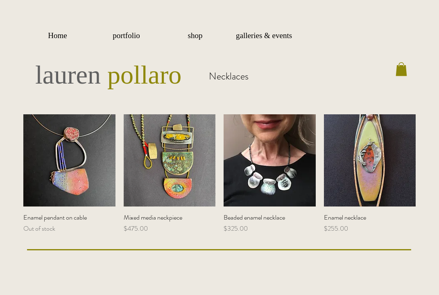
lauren (71, 74)
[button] (126, 36)
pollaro (144, 74)
